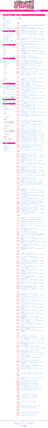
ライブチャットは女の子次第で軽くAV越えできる (27, 254)
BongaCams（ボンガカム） (7, 89)
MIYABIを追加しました (24, 293)
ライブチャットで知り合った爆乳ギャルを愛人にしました (28, 297)
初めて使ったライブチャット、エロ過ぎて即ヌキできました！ (29, 217)
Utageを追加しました (23, 133)
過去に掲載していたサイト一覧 (7, 147)
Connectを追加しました (24, 329)
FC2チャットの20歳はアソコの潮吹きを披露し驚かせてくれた (29, 28)
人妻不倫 (4, 61)
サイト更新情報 (5, 146)
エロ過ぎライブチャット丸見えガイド (24, 423)
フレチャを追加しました (24, 107)
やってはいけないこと (6, 39)
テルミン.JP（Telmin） (6, 94)
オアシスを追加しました (24, 265)
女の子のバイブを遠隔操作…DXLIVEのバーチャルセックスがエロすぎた (30, 229)
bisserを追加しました (23, 326)
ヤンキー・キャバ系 (6, 73)
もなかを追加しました (24, 55)
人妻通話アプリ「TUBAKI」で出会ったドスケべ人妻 (28, 283)
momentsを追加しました (24, 56)
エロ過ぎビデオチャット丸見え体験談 (38, 34)
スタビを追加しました (24, 285)
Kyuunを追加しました (24, 50)
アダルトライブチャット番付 (31, 27)
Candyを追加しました (24, 299)
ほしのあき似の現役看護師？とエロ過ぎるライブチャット (28, 221)
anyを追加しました (23, 237)
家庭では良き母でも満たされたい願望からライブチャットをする (29, 248)
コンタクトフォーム (6, 151)
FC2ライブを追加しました (24, 287)
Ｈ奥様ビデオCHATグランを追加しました (26, 405)
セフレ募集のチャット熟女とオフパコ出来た (27, 137)
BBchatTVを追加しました (24, 382)
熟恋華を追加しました (24, 197)
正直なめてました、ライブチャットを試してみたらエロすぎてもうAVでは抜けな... (32, 354)
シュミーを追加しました (24, 123)
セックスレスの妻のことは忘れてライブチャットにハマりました (29, 352)
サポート (4, 55)
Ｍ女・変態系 (5, 64)
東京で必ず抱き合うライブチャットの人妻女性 (27, 202)
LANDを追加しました (23, 228)
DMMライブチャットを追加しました (25, 383)
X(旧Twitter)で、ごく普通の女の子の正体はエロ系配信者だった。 (29, 78)
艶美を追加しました (23, 309)
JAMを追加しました (23, 211)
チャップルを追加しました (24, 256)
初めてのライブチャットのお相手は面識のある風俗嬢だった (29, 108)
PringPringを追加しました (24, 131)
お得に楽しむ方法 (5, 38)
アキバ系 (4, 70)
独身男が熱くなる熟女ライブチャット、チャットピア (28, 39)
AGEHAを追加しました (24, 140)
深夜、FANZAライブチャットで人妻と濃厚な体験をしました (29, 44)
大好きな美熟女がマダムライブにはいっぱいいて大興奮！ (28, 179)
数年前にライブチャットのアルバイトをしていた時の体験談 (29, 238)
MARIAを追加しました (24, 169)
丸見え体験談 (31, 10)
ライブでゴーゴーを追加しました (25, 346)
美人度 (4, 50)
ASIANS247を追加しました (24, 68)
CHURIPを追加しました (24, 146)
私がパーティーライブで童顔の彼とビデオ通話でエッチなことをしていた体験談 (31, 276)
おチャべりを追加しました (24, 336)
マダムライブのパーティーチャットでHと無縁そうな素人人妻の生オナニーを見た (31, 88)
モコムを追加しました (24, 415)
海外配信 (4, 24)
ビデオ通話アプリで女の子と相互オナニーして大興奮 (28, 126)
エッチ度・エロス (5, 49)
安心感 (4, 54)
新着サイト (4, 18)
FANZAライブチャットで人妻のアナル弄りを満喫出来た (28, 98)
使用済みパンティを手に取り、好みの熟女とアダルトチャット (29, 160)
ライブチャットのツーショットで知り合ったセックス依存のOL (29, 307)
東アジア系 (4, 77)
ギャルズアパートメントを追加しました (26, 162)
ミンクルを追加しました (24, 396)
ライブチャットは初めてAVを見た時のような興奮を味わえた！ (29, 219)
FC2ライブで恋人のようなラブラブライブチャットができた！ (29, 167)
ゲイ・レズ (4, 74)
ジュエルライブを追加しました (25, 395)
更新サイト (4, 19)
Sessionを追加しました (24, 153)
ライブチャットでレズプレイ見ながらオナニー (27, 206)
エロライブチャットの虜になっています (26, 145)
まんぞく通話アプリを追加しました (25, 144)
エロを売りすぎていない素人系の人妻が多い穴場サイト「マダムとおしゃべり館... (32, 105)
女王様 (4, 65)
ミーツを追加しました (24, 364)
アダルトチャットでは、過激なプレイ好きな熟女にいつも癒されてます (30, 192)
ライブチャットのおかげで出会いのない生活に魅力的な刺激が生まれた (30, 195)
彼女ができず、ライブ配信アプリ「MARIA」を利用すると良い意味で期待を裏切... (32, 121)
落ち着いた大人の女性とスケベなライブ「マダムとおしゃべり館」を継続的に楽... (32, 85)
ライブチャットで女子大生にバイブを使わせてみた (27, 347)
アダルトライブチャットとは (7, 34)
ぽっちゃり (4, 69)
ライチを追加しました (24, 94)
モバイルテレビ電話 (6, 20)
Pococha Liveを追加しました (24, 259)
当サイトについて (37, 10)
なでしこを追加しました (24, 302)
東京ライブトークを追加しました (25, 319)
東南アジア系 (5, 78)
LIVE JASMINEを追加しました (25, 194)
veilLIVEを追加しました (24, 177)
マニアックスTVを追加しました (25, 414)
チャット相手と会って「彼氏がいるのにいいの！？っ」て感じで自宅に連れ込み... (32, 320)
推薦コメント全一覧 (6, 150)
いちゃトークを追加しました (24, 138)
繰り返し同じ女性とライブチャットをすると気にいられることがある (30, 157)
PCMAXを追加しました (24, 178)
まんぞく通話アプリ (6, 88)
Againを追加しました (23, 247)
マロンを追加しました (24, 159)
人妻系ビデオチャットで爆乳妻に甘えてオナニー (27, 263)
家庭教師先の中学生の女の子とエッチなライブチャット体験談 (29, 317)
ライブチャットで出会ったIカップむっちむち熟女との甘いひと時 (29, 300)
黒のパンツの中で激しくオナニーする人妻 (26, 61)
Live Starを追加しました (24, 335)
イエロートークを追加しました (25, 232)
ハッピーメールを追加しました (25, 60)
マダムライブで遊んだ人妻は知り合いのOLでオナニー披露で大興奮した (30, 25)
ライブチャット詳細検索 (6, 28)
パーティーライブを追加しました (25, 356)
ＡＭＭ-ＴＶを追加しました (24, 389)
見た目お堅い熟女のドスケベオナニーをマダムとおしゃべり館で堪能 (30, 51)
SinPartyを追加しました (24, 27)
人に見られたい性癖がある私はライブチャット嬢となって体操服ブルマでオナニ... (32, 327)
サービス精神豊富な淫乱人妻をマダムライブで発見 (27, 53)
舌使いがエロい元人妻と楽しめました (26, 63)
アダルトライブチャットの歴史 (7, 35)
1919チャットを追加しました (25, 367)
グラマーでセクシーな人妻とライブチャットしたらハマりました (29, 310)
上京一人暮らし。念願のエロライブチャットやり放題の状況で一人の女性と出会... (32, 365)
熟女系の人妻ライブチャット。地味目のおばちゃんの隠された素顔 (30, 362)
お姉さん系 (4, 68)
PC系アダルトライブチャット (7, 23)
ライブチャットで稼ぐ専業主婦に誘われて (26, 170)
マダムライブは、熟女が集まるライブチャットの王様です (28, 204)
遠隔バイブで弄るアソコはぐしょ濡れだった (27, 139)
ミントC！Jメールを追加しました (25, 62)
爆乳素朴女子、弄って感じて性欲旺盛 (26, 181)
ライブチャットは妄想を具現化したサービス (27, 132)
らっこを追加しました (24, 84)
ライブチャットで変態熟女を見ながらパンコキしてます (28, 147)
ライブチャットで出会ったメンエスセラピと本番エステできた (29, 124)
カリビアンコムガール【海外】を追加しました (27, 388)
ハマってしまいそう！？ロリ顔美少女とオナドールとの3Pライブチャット (30, 266)
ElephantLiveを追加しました (24, 278)
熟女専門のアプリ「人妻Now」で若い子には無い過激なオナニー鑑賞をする (31, 115)
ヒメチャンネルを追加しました (25, 87)
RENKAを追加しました (24, 30)
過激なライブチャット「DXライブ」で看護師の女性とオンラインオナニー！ (31, 95)
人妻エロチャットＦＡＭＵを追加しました (26, 411)
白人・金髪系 (5, 79)
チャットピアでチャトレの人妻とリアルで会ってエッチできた (29, 357)
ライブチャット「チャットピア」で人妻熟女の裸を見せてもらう (29, 257)
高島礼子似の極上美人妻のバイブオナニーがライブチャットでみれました (30, 343)
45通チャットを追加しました (24, 231)
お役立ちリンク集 (5, 42)
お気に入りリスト (5, 27)
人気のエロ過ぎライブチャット (11, 10)
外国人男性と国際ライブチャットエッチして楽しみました (28, 330)
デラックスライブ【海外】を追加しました (26, 390)
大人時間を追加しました (24, 262)
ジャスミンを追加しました (24, 296)
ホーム (4, 10)
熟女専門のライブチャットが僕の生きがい (26, 34)
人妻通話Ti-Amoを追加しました (25, 316)
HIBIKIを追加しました (24, 171)
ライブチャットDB (20, 10)
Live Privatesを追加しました (24, 210)
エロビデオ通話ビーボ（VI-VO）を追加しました (27, 372)
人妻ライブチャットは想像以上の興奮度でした (27, 286)
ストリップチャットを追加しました (25, 268)
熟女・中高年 (5, 60)
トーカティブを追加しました (24, 114)
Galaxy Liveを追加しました (24, 306)
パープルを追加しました (24, 97)
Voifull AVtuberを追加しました (25, 71)
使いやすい (4, 53)
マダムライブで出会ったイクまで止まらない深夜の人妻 (28, 41)
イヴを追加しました (23, 104)
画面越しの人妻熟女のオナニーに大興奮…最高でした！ (28, 241)
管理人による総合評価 (6, 46)
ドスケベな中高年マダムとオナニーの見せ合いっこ (27, 69)
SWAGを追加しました (24, 72)
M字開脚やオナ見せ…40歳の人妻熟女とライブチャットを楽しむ (29, 273)
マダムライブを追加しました (24, 394)
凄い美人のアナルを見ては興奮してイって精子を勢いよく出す (29, 377)
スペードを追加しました (24, 43)
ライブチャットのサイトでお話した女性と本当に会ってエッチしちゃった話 (31, 212)
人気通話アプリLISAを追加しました (25, 345)
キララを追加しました (24, 240)
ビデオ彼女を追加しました (24, 203)
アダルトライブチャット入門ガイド (8, 33)
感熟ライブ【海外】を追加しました (25, 384)
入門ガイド (26, 10)
